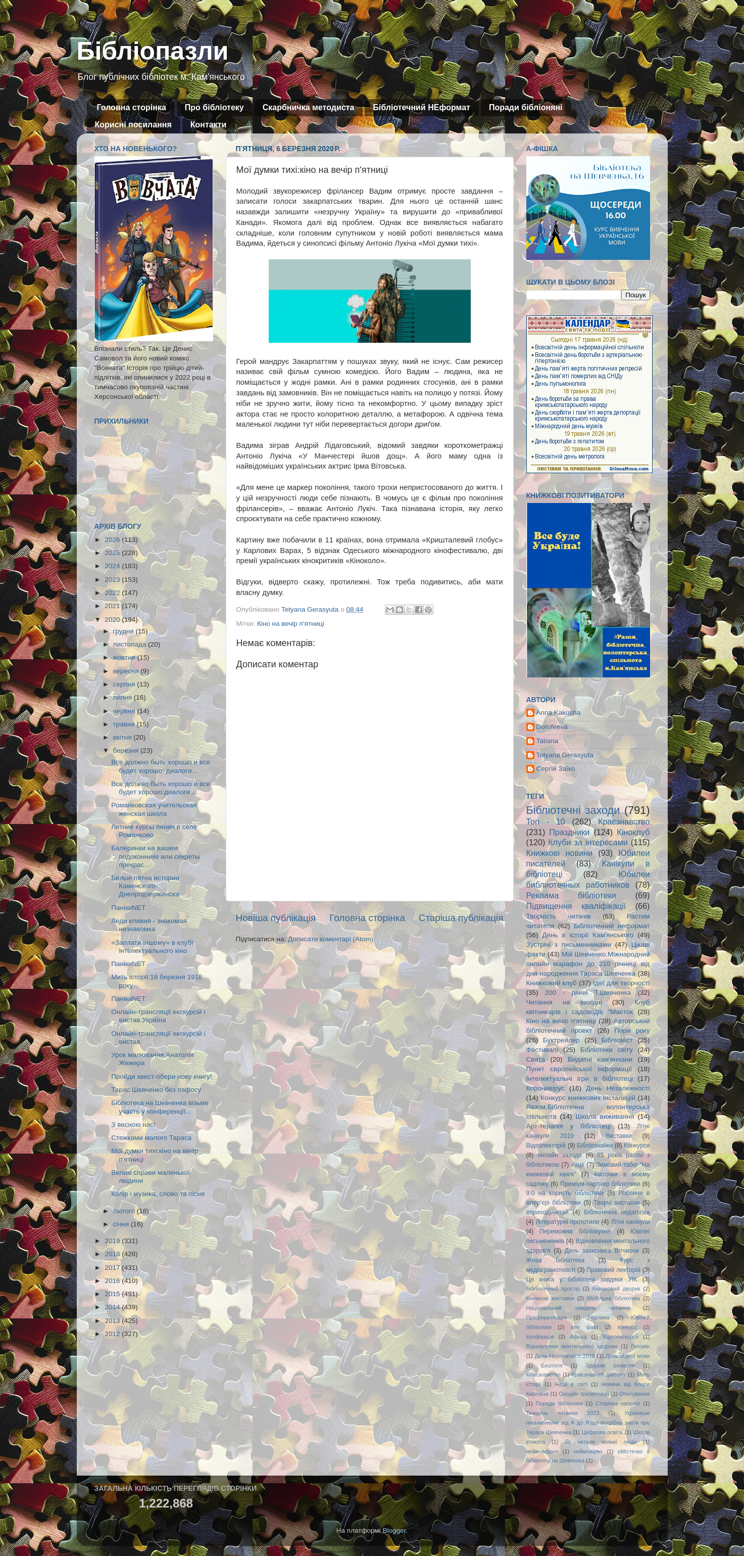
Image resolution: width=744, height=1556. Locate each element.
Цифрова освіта (602, 1432)
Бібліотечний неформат (612, 926)
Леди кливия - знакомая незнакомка (149, 925)
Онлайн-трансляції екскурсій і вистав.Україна (158, 1016)
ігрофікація (540, 1337)
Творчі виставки (616, 1202)
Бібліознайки (595, 1145)
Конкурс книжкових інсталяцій (587, 1098)
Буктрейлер (561, 1040)
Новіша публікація (276, 917)
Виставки (619, 1135)
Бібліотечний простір (553, 1289)
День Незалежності (618, 1088)
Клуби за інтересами (588, 842)
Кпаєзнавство (543, 1374)
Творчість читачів (558, 916)
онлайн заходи (559, 1155)
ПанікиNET (128, 907)
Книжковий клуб (551, 983)
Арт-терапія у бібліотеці (568, 1126)
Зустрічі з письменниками (568, 944)
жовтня (125, 657)
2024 (113, 566)
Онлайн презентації (584, 1394)
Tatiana (547, 741)
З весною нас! (133, 1124)
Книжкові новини (559, 852)
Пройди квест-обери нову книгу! (161, 1076)
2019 (113, 1241)
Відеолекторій (546, 1145)
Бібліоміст (617, 1040)
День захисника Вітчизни (602, 1250)
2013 (113, 1320)
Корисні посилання (133, 124)
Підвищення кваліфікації (576, 905)
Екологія (551, 1365)
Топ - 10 (545, 821)
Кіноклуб (633, 832)
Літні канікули (630, 1221)
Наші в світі (571, 1384)
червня (125, 711)
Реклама (599, 1317)
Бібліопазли (153, 51)
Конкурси (637, 1145)
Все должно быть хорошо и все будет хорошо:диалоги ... (160, 788)
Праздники (569, 832)
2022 (113, 593)
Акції (577, 1164)
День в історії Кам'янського (587, 935)
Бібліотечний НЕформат (421, 107)
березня (127, 750)
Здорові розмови (610, 1365)
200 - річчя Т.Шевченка (588, 992)
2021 (113, 606)
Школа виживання (605, 1116)
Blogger (394, 1530)
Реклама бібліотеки (571, 895)
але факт (585, 1327)
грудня (124, 631)
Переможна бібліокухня (575, 1231)
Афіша (578, 1337)
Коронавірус (545, 1088)
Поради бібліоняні (526, 107)
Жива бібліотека (555, 1260)
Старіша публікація (461, 917)
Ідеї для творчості (621, 983)
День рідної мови (628, 1356)
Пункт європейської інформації (579, 1069)
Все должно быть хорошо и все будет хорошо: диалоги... (160, 766)
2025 (113, 553)
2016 (113, 1281)
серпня (125, 684)
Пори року (632, 1030)
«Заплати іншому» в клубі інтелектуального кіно (152, 946)
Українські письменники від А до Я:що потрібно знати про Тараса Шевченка (588, 1422)
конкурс (627, 1327)
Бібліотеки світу (606, 1050)
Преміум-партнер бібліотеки (600, 1183)
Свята (535, 1059)
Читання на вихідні (564, 1002)
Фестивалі (542, 1050)
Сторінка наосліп (618, 1403)
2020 (113, 619)
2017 (113, 1267)
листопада (130, 644)
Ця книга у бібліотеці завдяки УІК (581, 1279)
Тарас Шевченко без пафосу (156, 1089)
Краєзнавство (624, 821)
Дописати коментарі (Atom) (330, 939)
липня (123, 697)
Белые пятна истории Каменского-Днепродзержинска (145, 886)
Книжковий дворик (616, 1289)
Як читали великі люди (601, 1442)
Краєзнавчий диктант (599, 1374)
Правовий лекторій (613, 1269)
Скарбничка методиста (309, 107)
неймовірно (588, 1451)
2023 (113, 579)
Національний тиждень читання (578, 1308)
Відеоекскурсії (620, 1337)
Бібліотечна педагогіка (617, 1212)
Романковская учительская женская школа (153, 809)
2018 (113, 1254)
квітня (123, 737)
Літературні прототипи (568, 1221)
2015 (113, 1294)
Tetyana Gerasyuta (564, 755)
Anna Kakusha (558, 712)
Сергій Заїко (555, 768)
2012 (113, 1334)
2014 (113, 1307)
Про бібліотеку (214, 107)
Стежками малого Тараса (151, 1137)
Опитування (634, 1394)
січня (122, 1224)
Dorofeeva (552, 726)
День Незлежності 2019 (565, 1356)
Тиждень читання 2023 (563, 1413)
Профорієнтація (546, 1317)
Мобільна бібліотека (613, 1298)
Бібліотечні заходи (573, 810)
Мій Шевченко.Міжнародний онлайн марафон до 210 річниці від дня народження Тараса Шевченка (588, 963)
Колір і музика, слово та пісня (158, 1194)
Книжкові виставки (550, 1298)
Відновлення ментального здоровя (572, 1346)
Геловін (640, 1346)
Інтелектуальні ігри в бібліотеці (579, 1078)
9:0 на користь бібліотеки (565, 1193)
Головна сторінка (131, 107)
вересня (127, 671)
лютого (125, 1211)
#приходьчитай (547, 1212)
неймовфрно (542, 1451)
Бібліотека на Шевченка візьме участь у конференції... (160, 1107)
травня (125, 724)
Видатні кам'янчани (600, 1059)
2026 (113, 539)
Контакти (208, 124)
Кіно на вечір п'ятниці (290, 623)
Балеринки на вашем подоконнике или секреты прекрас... (155, 856)
